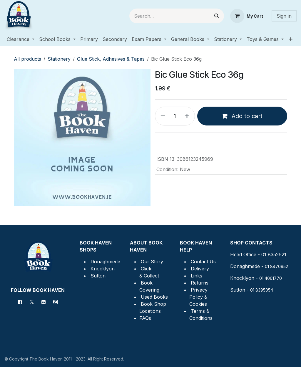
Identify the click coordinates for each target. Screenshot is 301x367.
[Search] (216, 16)
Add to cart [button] (242, 116)
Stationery (59, 59)
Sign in (284, 16)
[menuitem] (20, 39)
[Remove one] (161, 116)
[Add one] (188, 116)
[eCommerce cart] (246, 16)
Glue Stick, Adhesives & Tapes (111, 59)
